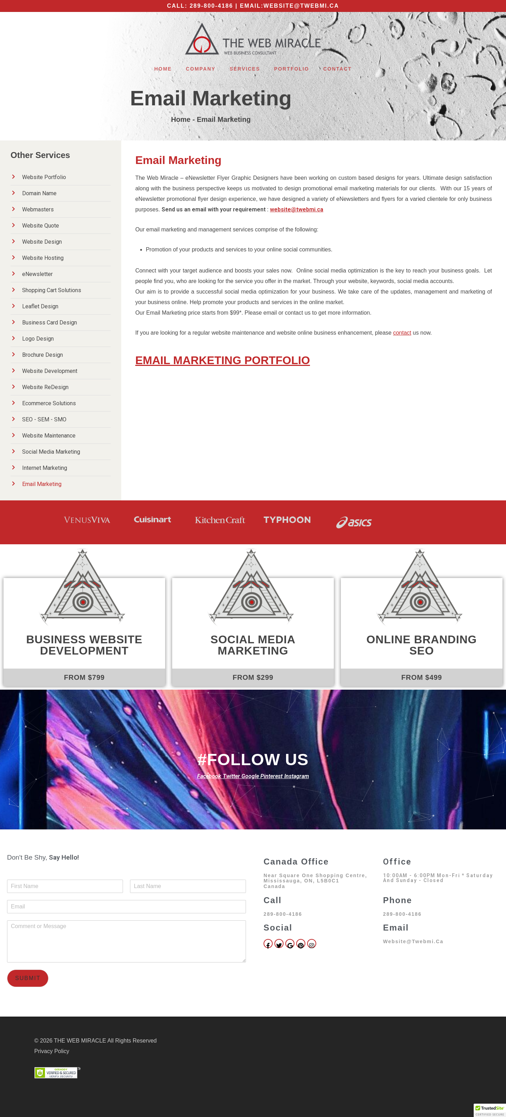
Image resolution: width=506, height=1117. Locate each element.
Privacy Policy (52, 1051)
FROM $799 (84, 677)
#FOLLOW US (253, 759)
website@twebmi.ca (301, 6)
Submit (27, 978)
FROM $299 (253, 677)
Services (244, 69)
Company (201, 69)
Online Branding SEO (421, 645)
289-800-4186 (211, 6)
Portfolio (291, 69)
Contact (337, 69)
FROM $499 (421, 677)
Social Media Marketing (253, 645)
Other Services (40, 155)
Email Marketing (211, 98)
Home (163, 69)
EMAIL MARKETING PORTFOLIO (222, 360)
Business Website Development (84, 645)
